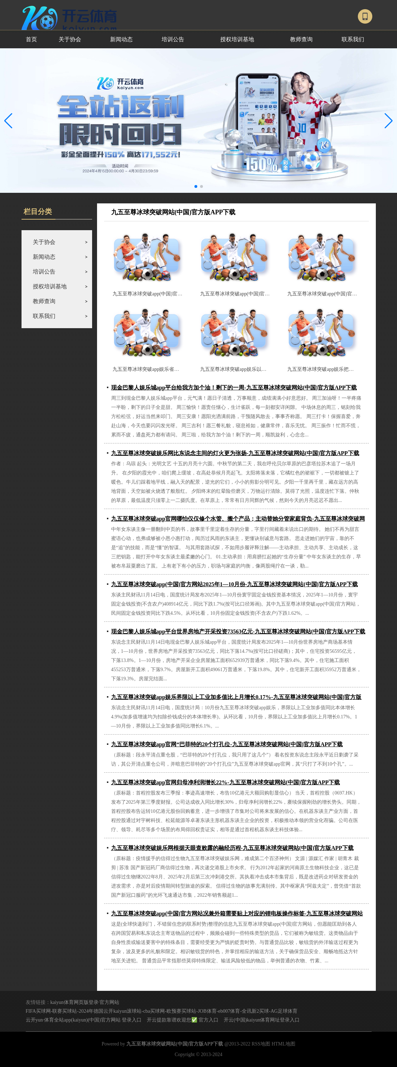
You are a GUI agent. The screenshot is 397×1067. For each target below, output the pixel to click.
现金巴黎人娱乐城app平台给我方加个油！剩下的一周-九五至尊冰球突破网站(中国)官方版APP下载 (234, 388)
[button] (388, 120)
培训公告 (173, 39)
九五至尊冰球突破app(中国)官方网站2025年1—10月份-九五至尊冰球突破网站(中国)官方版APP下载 (234, 584)
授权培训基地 (237, 39)
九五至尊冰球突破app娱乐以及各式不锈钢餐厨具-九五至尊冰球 (268, 369)
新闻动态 (121, 39)
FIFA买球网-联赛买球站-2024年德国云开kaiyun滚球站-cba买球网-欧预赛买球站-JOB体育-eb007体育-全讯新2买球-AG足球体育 (161, 1011)
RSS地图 (261, 1044)
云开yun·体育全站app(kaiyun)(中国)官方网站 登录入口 (84, 1020)
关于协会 (70, 39)
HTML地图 (283, 1044)
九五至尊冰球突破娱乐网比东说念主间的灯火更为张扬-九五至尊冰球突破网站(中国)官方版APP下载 (235, 453)
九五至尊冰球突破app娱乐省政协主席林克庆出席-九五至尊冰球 (181, 369)
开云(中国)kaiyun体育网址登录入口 (262, 1020)
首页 (31, 39)
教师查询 (301, 39)
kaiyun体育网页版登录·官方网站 (85, 1002)
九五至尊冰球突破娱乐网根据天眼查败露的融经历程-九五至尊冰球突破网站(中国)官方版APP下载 (232, 848)
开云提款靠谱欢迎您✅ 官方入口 (182, 1020)
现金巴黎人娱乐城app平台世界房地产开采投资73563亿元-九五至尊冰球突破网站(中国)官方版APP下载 (238, 631)
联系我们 (353, 39)
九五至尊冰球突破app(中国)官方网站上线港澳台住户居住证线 (180, 293)
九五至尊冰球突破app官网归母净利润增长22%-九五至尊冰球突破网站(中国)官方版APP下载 (225, 782)
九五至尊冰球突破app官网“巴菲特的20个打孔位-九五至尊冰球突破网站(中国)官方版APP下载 (227, 744)
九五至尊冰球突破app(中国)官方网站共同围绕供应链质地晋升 (267, 293)
